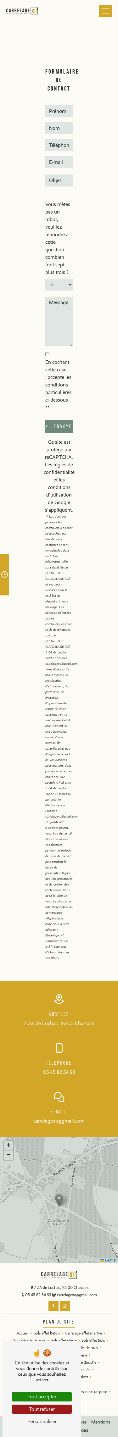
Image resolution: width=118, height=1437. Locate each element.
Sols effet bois (93, 1340)
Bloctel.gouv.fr (55, 935)
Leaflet (108, 1260)
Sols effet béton (47, 1333)
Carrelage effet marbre (83, 1333)
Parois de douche (81, 1362)
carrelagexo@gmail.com (59, 1121)
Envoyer (63, 426)
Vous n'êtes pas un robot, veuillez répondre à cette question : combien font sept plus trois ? (57, 238)
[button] (59, 1200)
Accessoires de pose (90, 1391)
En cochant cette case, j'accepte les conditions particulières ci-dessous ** (58, 384)
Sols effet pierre (63, 1340)
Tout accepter (41, 1397)
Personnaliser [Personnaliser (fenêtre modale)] (42, 1421)
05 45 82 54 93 (59, 1072)
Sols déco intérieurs (29, 1340)
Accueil (22, 1333)
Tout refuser (42, 1409)
